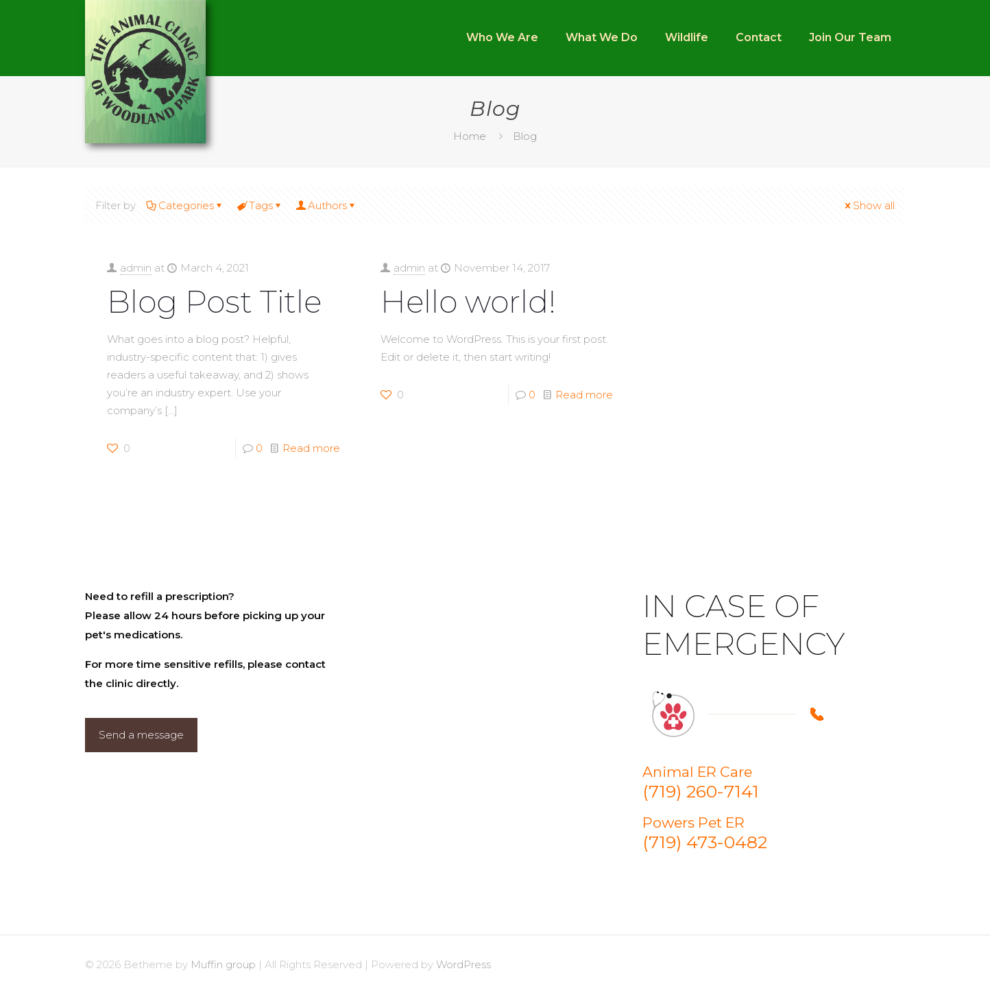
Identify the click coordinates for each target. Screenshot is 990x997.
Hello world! (468, 301)
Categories (185, 205)
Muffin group (223, 964)
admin (136, 267)
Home (469, 136)
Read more (311, 448)
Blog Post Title (214, 301)
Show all (869, 205)
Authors (326, 205)
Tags (260, 205)
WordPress (463, 964)
